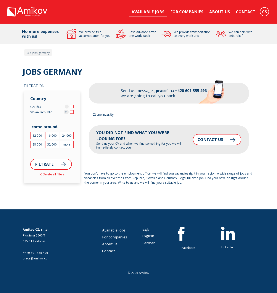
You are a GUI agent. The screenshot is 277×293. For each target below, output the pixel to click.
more (67, 144)
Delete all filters (52, 174)
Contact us (209, 139)
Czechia (35, 107)
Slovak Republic (41, 112)
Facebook (188, 238)
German (148, 242)
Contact (245, 11)
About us (219, 11)
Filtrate (44, 164)
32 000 (52, 144)
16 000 (52, 135)
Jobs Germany (41, 53)
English (148, 235)
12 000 (37, 135)
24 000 (67, 135)
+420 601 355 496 (35, 253)
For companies (186, 11)
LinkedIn (228, 238)
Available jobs (148, 11)
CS (264, 11)
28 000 (37, 144)
